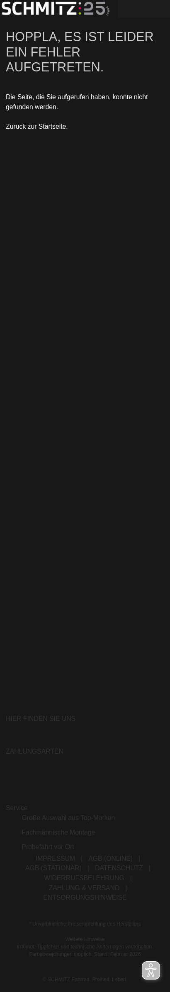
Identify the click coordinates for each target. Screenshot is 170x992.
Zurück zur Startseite (36, 126)
